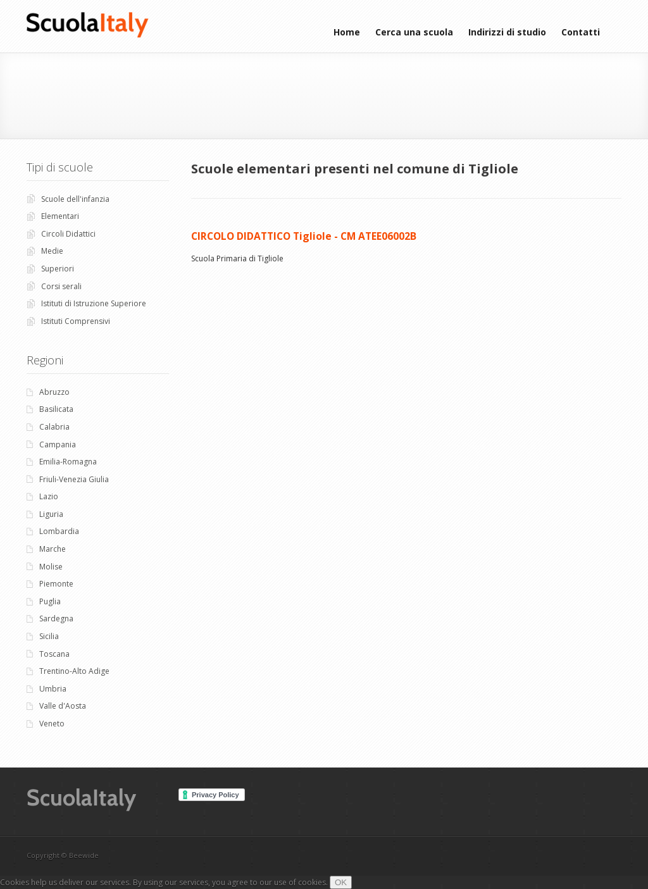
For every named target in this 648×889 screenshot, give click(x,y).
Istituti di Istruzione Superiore (93, 303)
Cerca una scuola (414, 32)
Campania (57, 444)
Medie (52, 251)
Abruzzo (54, 392)
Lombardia (59, 531)
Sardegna (56, 618)
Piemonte (56, 583)
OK (341, 882)
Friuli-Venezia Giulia (74, 479)
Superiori (57, 268)
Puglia (50, 601)
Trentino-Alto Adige (74, 671)
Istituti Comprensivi (75, 321)
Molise (51, 566)
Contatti (580, 32)
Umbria (52, 688)
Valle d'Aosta (62, 705)
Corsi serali (61, 286)
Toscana (54, 654)
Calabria (54, 426)
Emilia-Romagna (68, 461)
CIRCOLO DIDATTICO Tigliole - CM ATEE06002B (303, 236)
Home (346, 32)
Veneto (52, 723)
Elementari (60, 216)
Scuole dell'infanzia (75, 199)
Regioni (45, 360)
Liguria (51, 514)
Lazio (48, 496)
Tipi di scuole (60, 167)
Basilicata (56, 409)
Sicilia (49, 636)
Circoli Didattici (68, 233)
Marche (52, 549)
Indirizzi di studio (507, 32)
